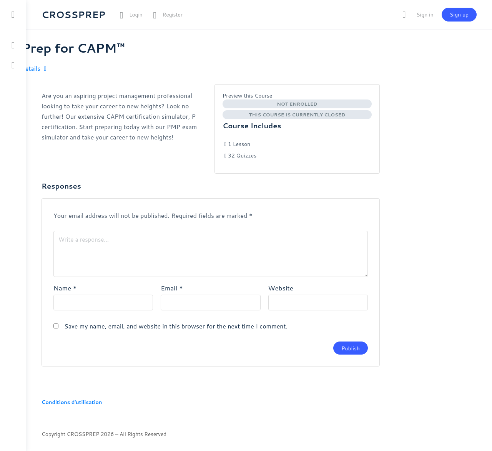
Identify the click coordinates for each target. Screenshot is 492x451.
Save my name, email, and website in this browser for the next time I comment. (176, 326)
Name (65, 287)
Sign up (459, 14)
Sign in (424, 14)
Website (280, 287)
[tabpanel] (124, 116)
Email (172, 287)
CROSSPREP (73, 14)
